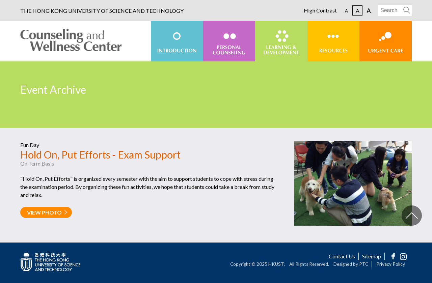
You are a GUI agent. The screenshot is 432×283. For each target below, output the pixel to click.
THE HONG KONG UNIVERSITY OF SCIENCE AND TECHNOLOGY (102, 10)
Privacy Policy (390, 264)
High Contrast (320, 10)
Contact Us (342, 256)
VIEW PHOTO (44, 212)
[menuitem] (177, 41)
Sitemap (371, 256)
